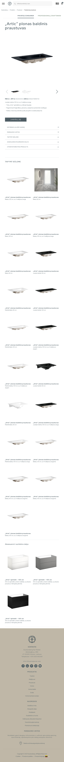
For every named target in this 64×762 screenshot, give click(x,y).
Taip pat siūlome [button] (33, 137)
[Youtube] (40, 665)
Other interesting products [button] (33, 147)
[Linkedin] (27, 665)
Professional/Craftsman (49, 16)
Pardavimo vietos (33, 132)
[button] (57, 92)
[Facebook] (23, 665)
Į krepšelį (16, 120)
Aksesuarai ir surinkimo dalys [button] (33, 142)
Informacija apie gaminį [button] (33, 127)
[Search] (15, 4)
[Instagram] (35, 665)
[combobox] (34, 4)
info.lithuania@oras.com (32, 661)
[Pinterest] (31, 665)
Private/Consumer (26, 16)
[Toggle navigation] (3, 3)
